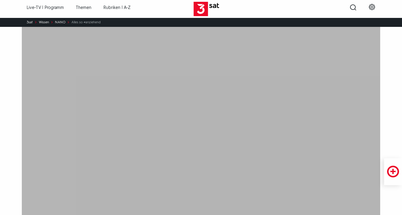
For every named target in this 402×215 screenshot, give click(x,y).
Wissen (44, 22)
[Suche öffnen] (353, 9)
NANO (60, 22)
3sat (30, 22)
